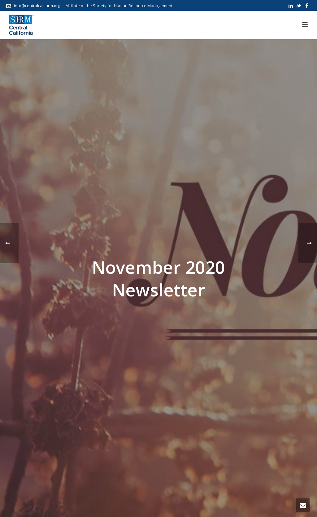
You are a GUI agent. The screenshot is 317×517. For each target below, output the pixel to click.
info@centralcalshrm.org (37, 5)
